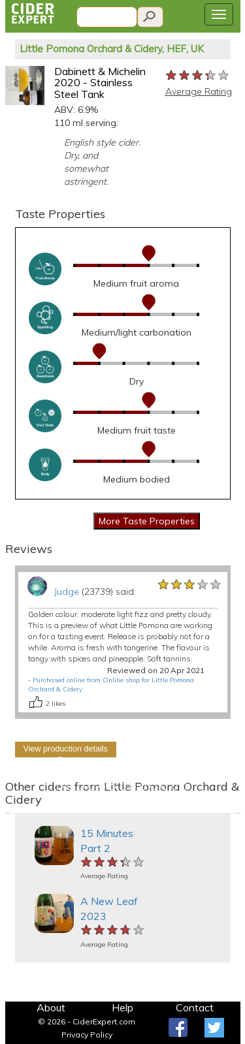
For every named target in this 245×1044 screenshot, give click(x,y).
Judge (66, 591)
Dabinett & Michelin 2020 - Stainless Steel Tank (100, 83)
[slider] (198, 75)
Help (122, 1007)
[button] (11, 813)
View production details (66, 748)
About (51, 1007)
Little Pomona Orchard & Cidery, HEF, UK (112, 48)
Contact (195, 1007)
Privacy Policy (86, 1034)
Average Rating (198, 91)
